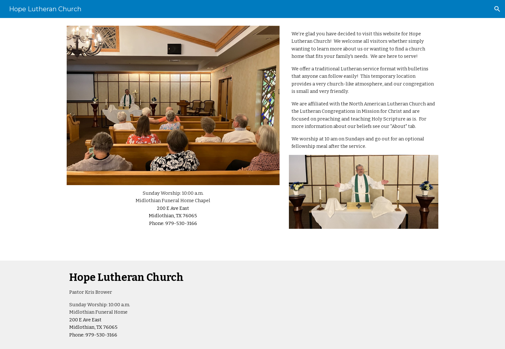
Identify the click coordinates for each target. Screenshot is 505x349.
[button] (497, 9)
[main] (173, 208)
